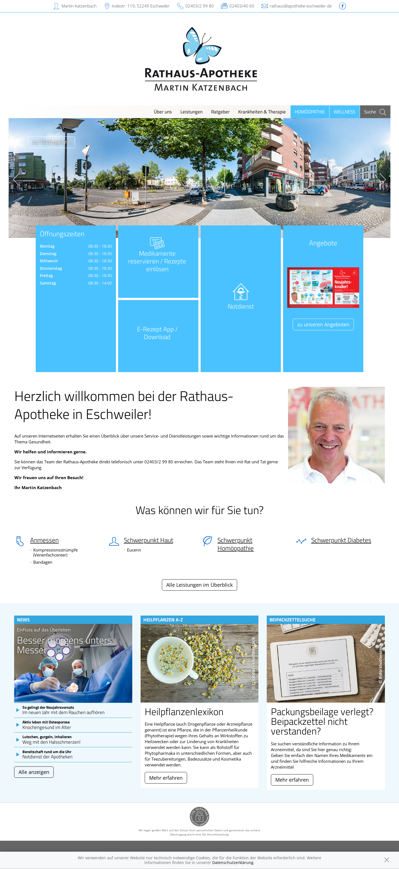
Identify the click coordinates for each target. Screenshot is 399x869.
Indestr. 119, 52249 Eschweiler (141, 6)
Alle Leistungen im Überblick (199, 584)
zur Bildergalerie (51, 142)
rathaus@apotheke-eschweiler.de (301, 6)
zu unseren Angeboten (323, 324)
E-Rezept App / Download (157, 333)
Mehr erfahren (166, 777)
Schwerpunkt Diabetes (341, 540)
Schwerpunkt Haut (148, 540)
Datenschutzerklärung (232, 862)
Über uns (163, 111)
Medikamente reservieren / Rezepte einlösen (157, 259)
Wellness (344, 111)
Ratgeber (220, 111)
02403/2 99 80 (199, 6)
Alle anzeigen (34, 772)
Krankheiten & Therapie (262, 111)
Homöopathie (310, 111)
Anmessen (44, 540)
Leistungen (191, 111)
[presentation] (16, 179)
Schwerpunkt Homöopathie (235, 544)
